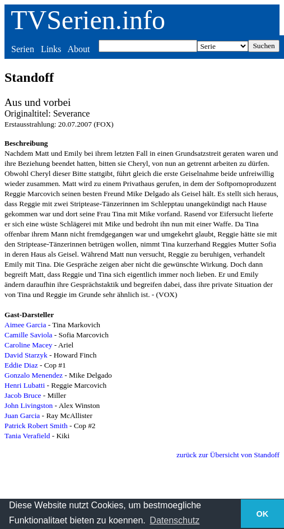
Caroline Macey (28, 345)
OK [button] (263, 513)
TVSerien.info (88, 20)
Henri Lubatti (24, 385)
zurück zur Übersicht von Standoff (228, 455)
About (78, 49)
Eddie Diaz (21, 365)
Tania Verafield (27, 435)
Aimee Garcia (25, 325)
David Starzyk (26, 355)
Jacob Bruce (22, 395)
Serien (22, 49)
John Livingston (28, 405)
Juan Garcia (22, 415)
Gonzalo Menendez (33, 375)
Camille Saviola (28, 335)
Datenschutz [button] (174, 520)
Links (51, 49)
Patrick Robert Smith (36, 425)
